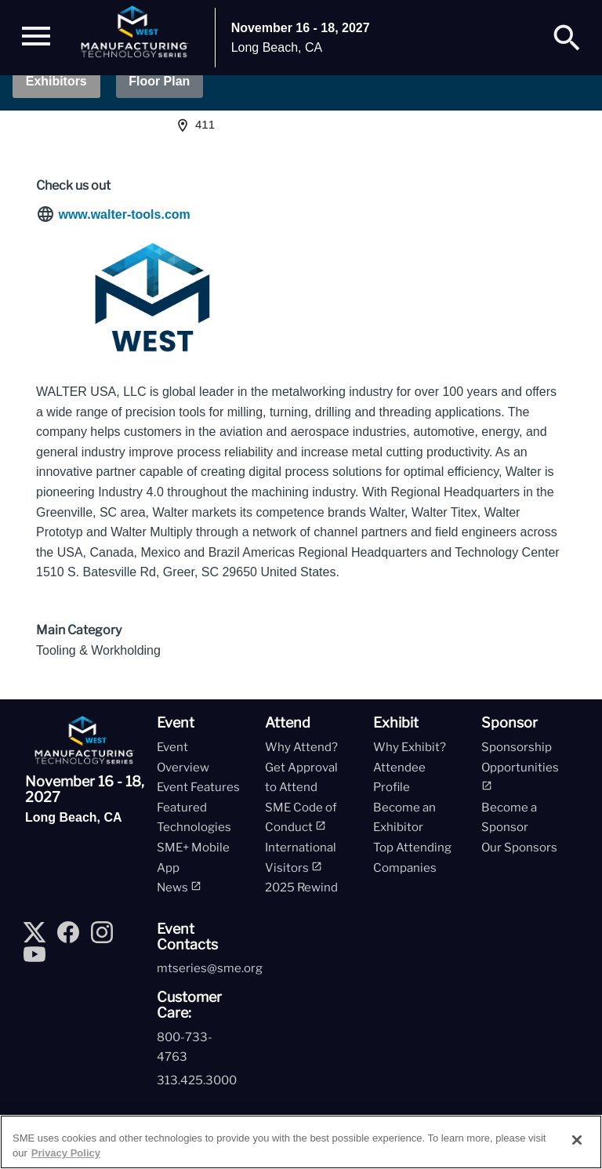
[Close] (577, 1140)
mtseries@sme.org (210, 969)
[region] (301, 1142)
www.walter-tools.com (124, 215)
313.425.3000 (197, 1080)
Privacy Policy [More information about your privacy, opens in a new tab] (65, 1153)
